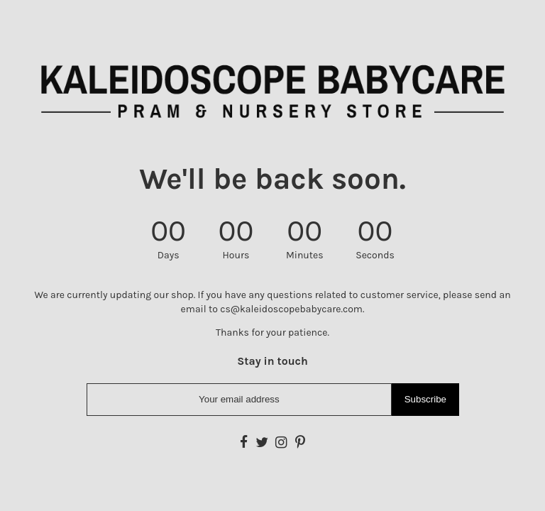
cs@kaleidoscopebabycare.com (291, 309)
